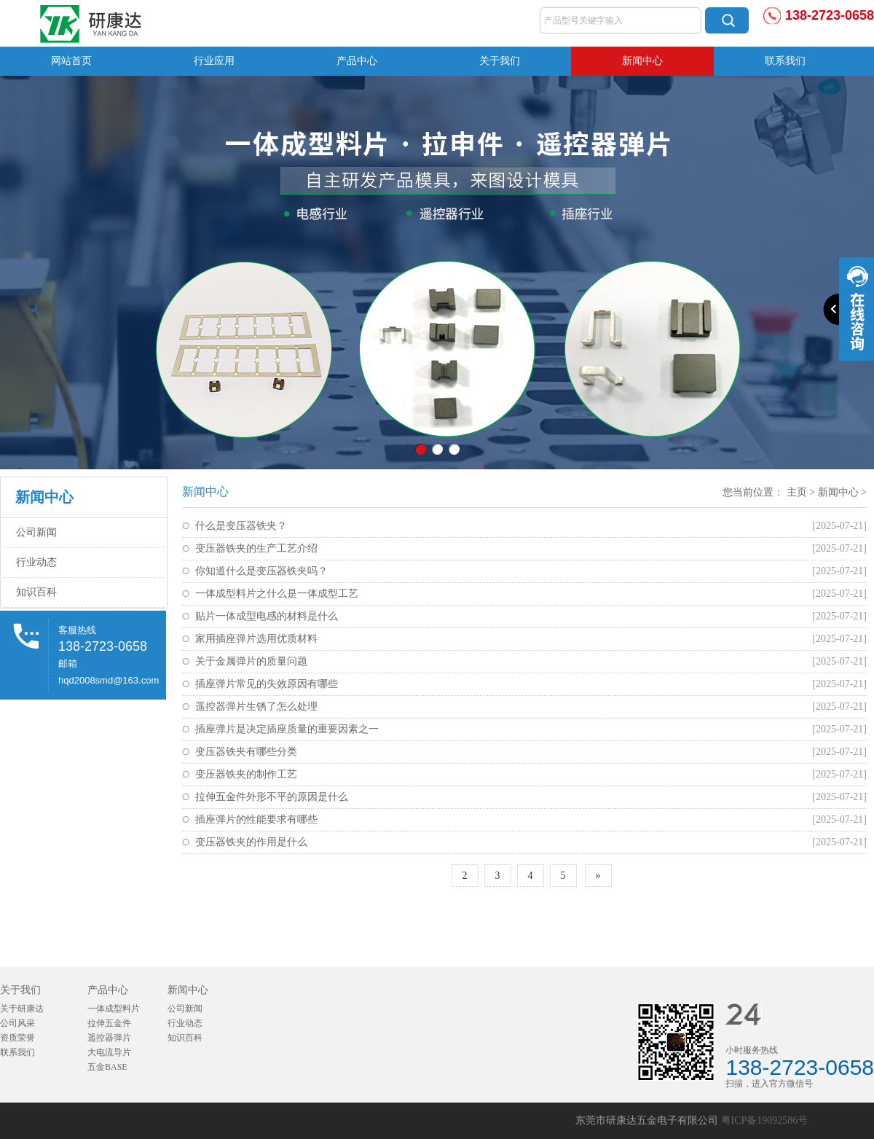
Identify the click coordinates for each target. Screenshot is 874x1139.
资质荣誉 (17, 1038)
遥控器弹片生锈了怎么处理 (256, 706)
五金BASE (107, 1067)
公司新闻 (36, 532)
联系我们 (785, 60)
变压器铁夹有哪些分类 (246, 751)
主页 (797, 492)
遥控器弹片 (109, 1038)
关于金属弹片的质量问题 (251, 661)
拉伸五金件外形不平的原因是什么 (271, 796)
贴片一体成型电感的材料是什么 (266, 616)
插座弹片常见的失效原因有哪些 (266, 683)
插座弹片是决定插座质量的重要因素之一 (287, 729)
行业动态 (36, 562)
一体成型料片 (113, 1008)
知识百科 (36, 592)
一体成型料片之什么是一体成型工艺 (276, 593)
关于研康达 (22, 1008)
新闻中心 (642, 60)
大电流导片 (109, 1052)
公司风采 (17, 1023)
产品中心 (356, 60)
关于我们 (499, 60)
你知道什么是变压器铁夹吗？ (261, 570)
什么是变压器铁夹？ (241, 525)
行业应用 (214, 60)
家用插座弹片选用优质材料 (256, 638)
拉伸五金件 (109, 1023)
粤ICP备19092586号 (764, 1120)
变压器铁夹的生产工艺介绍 (256, 548)
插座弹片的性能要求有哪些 (256, 819)
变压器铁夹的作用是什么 (251, 842)
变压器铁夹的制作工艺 (246, 774)
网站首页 (71, 60)
